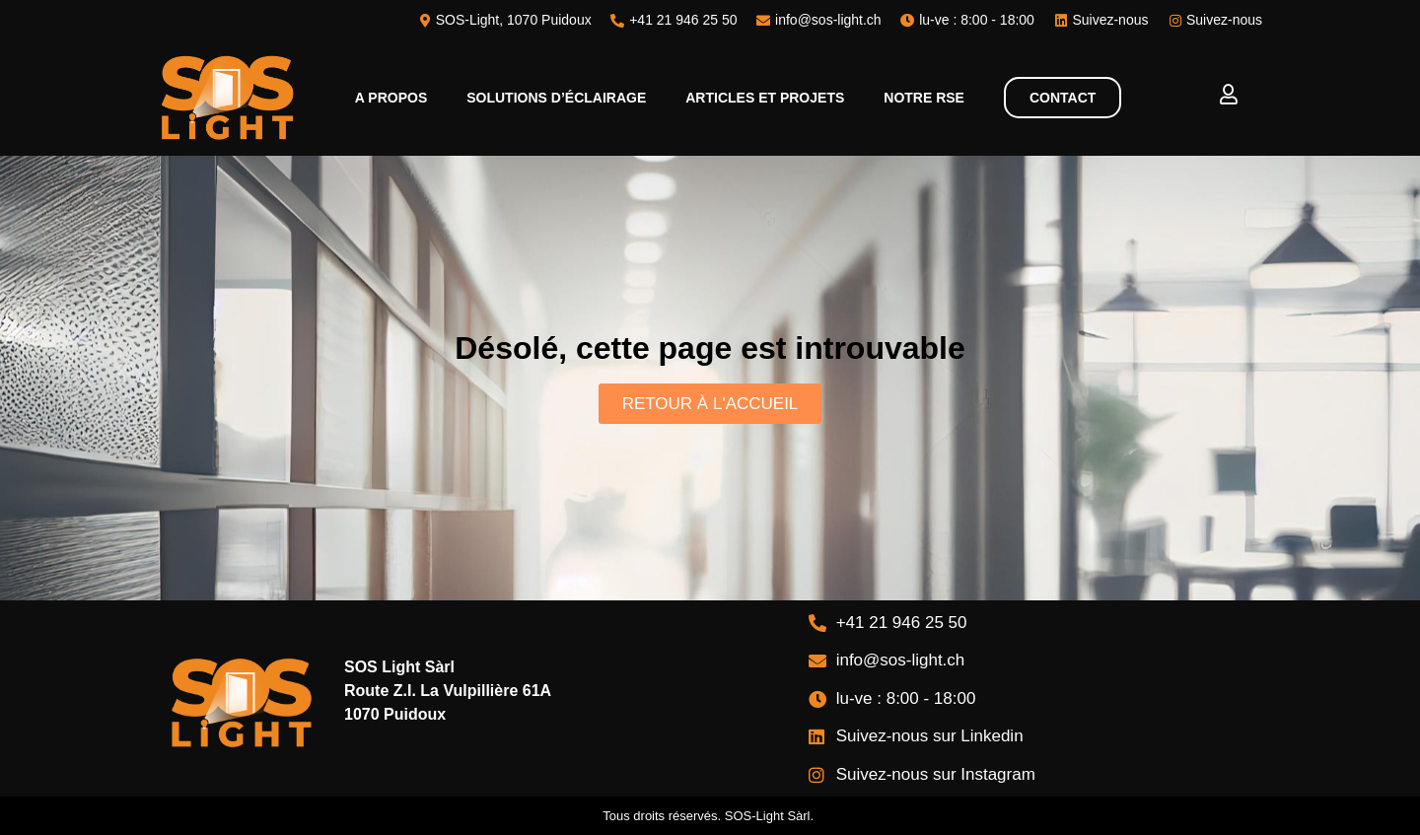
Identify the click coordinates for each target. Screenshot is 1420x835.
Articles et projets (764, 97)
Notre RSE (924, 97)
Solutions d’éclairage (556, 97)
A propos (391, 97)
